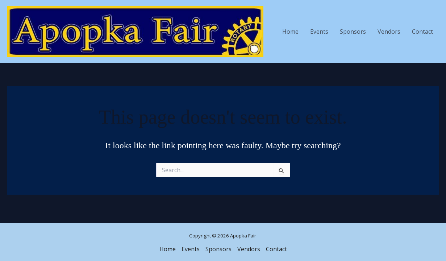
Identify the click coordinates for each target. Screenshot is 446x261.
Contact (422, 32)
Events (319, 32)
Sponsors (353, 32)
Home (290, 32)
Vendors (389, 32)
